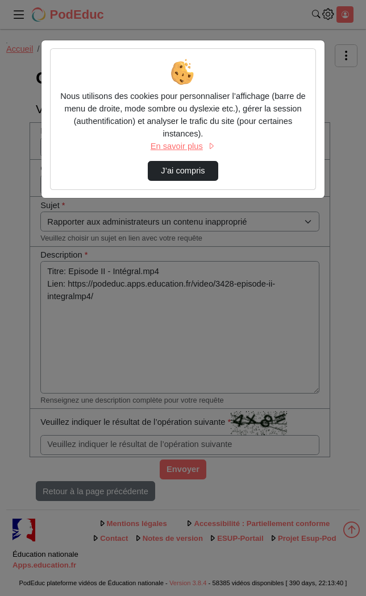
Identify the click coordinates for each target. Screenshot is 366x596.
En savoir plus (183, 146)
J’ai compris (183, 170)
